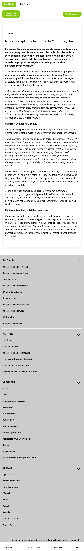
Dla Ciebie (9, 4)
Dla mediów (8, 420)
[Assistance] (58, 547)
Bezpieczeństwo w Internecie (17, 439)
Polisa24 (6, 499)
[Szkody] (78, 547)
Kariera (6, 394)
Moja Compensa (10, 487)
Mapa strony (8, 451)
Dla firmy (24, 4)
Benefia (6, 512)
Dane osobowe (9, 426)
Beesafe (6, 506)
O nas (5, 388)
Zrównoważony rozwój (13, 401)
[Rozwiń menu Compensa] (78, 382)
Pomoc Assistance (11, 480)
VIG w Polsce (9, 525)
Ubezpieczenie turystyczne (15, 304)
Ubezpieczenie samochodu (15, 273)
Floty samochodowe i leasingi (17, 359)
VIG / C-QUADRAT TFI (13, 518)
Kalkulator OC (9, 279)
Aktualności (8, 407)
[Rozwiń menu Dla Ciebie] (78, 260)
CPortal (6, 493)
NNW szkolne (9, 298)
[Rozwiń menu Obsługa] (78, 468)
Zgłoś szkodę (72, 14)
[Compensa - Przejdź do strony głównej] (11, 14)
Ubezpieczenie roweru (13, 310)
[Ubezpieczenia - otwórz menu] (8, 547)
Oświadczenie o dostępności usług (19, 457)
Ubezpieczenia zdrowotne (15, 266)
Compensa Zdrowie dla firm (16, 365)
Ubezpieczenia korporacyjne (16, 352)
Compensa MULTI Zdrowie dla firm (19, 371)
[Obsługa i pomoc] (33, 547)
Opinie (5, 445)
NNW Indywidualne (12, 292)
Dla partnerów (9, 413)
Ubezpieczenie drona (12, 323)
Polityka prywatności (12, 432)
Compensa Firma (10, 346)
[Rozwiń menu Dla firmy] (78, 334)
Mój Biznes (7, 340)
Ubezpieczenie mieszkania (15, 285)
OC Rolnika (8, 317)
